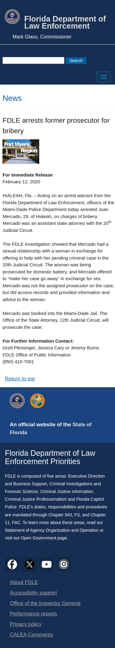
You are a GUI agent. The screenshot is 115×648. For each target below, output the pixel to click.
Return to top (20, 379)
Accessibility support (33, 593)
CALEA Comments (31, 635)
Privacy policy (26, 624)
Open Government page (44, 537)
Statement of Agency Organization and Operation (51, 530)
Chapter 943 (60, 514)
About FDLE (24, 582)
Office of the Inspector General (45, 603)
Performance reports (33, 614)
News (12, 98)
